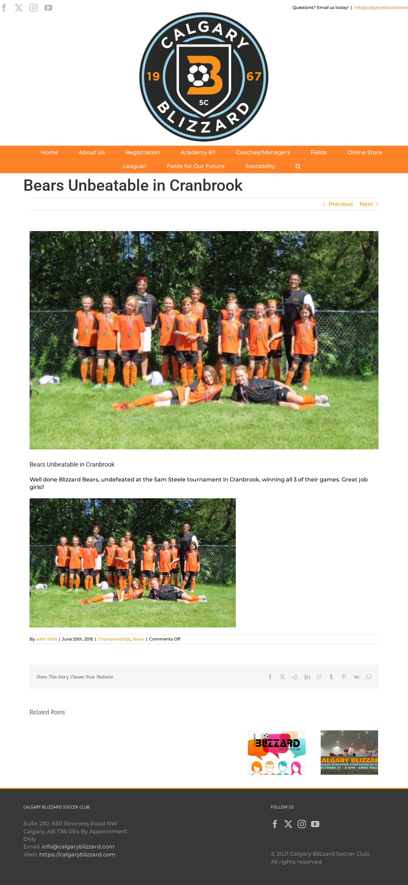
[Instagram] (302, 824)
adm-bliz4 (46, 639)
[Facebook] (275, 824)
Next (366, 204)
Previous (341, 204)
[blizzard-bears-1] (204, 340)
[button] (298, 166)
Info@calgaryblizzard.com (381, 7)
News (138, 639)
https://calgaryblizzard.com (77, 854)
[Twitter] (288, 824)
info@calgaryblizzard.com (78, 846)
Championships (114, 639)
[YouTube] (315, 824)
